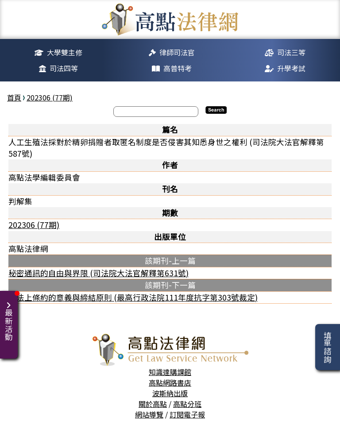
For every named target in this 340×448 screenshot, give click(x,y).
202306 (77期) (50, 97)
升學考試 (291, 68)
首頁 (14, 97)
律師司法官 (177, 52)
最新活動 (10, 316)
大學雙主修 (64, 52)
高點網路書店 (170, 382)
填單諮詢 (327, 347)
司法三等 (291, 52)
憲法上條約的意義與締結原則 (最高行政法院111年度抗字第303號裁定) (133, 297)
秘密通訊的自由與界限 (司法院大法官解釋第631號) (98, 272)
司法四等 (64, 68)
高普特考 (177, 68)
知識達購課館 (170, 372)
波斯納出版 (170, 393)
